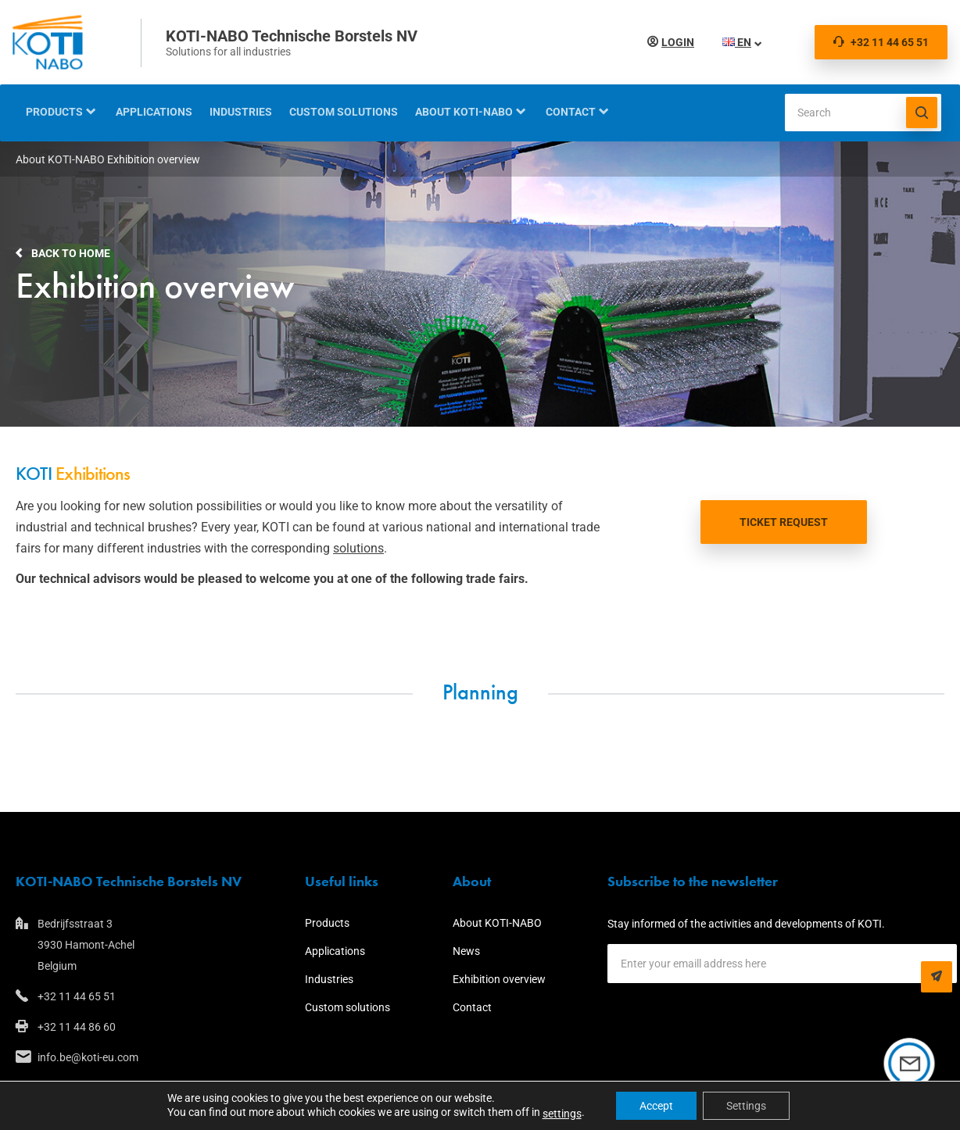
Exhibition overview (499, 979)
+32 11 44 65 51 (881, 42)
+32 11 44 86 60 (77, 1027)
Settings (746, 1106)
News (466, 951)
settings (562, 1113)
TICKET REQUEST (784, 522)
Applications (154, 111)
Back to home (70, 253)
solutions (358, 548)
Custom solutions (343, 111)
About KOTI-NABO (464, 111)
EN (733, 42)
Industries (241, 111)
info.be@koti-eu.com (88, 1057)
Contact (571, 111)
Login (674, 42)
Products (54, 111)
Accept (656, 1106)
